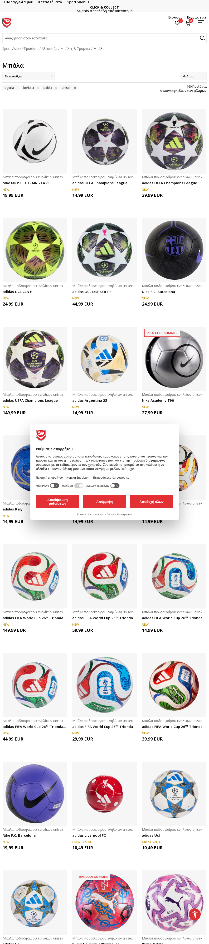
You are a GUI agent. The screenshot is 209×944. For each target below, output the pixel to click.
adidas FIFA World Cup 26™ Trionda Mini (174, 617)
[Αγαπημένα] (177, 22)
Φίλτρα (193, 76)
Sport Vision (11, 48)
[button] (104, 38)
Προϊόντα (31, 48)
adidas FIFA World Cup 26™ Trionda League (174, 726)
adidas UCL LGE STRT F (91, 291)
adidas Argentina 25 (89, 400)
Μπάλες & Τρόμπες (75, 48)
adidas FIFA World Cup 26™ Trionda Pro (35, 617)
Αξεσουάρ (49, 48)
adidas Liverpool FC (89, 835)
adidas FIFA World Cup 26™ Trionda (102, 726)
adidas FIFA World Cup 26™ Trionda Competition (104, 617)
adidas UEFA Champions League (99, 182)
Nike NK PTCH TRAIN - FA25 (26, 182)
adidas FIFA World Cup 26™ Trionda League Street (35, 726)
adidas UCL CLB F (17, 291)
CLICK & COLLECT (164, 7)
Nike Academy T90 (158, 400)
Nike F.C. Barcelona (158, 291)
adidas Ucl (151, 835)
